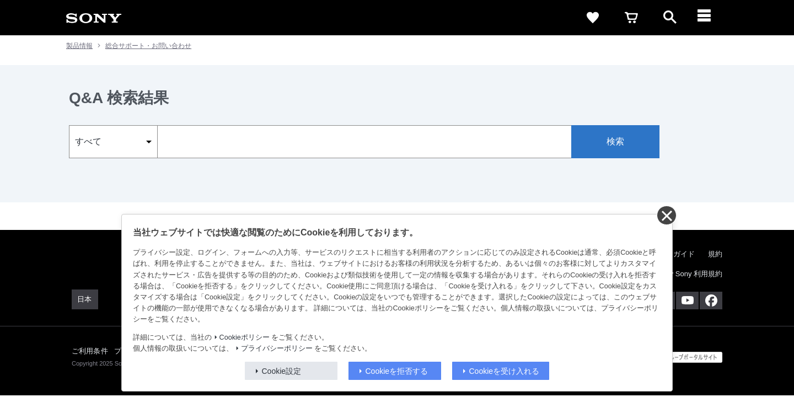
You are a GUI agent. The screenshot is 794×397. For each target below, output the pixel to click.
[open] (670, 17)
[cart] (631, 17)
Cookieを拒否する (397, 371)
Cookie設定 (282, 371)
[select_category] (113, 142)
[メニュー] (708, 17)
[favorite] (592, 17)
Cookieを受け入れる (504, 371)
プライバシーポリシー (277, 348)
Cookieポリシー (244, 337)
